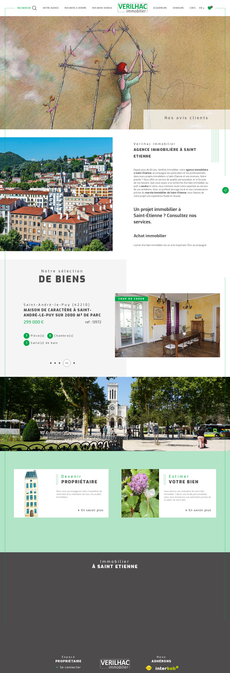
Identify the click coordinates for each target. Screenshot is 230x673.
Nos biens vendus (102, 7)
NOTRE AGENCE (51, 7)
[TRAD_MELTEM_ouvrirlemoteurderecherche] (27, 8)
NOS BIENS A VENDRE (75, 7)
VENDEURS (178, 7)
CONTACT (194, 7)
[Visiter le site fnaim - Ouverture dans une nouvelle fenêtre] (148, 668)
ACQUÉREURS (160, 7)
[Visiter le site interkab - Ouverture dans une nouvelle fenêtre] (167, 668)
